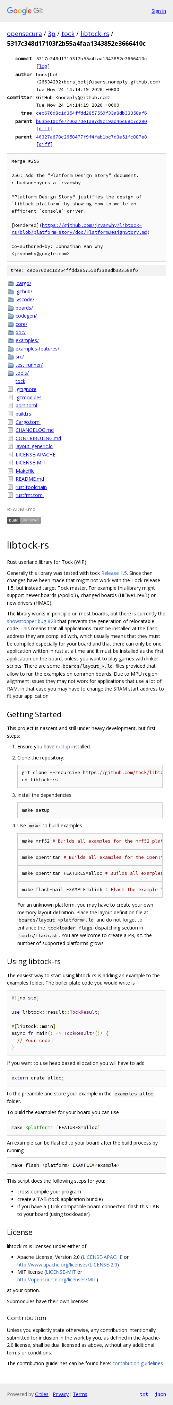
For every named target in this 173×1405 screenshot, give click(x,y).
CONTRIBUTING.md (38, 438)
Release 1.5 (114, 573)
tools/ (22, 373)
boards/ (24, 307)
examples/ (27, 340)
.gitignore (26, 389)
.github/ (24, 291)
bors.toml (26, 405)
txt (144, 1394)
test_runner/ (29, 365)
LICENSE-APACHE (35, 454)
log (43, 66)
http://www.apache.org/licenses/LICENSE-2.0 (67, 1264)
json (160, 1394)
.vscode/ (25, 299)
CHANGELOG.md (35, 430)
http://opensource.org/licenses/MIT (56, 1279)
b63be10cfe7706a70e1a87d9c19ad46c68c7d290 (91, 121)
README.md (30, 478)
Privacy (61, 1394)
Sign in (159, 11)
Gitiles (42, 1394)
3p (51, 33)
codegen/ (26, 315)
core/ (21, 324)
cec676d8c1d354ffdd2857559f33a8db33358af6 (91, 113)
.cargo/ (23, 283)
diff (44, 128)
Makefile (25, 471)
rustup (63, 746)
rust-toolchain (31, 487)
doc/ (21, 332)
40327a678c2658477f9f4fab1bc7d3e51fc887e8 (91, 137)
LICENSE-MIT (31, 462)
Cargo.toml (28, 422)
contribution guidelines (137, 1363)
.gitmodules (29, 397)
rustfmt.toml (30, 495)
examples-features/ (37, 348)
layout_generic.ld (34, 446)
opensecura (24, 33)
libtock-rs (94, 33)
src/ (20, 356)
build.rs (23, 413)
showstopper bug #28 (31, 621)
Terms (80, 1394)
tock (68, 33)
